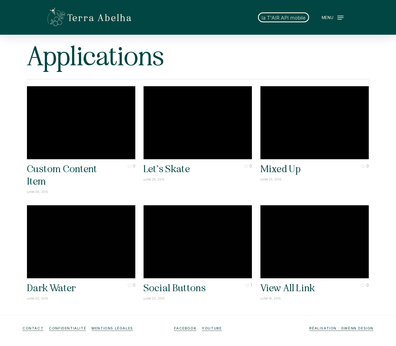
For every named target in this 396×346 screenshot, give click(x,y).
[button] (332, 17)
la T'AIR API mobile (284, 18)
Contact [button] (33, 328)
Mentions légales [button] (112, 328)
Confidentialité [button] (67, 328)
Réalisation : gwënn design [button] (341, 328)
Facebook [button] (185, 328)
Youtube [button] (212, 328)
